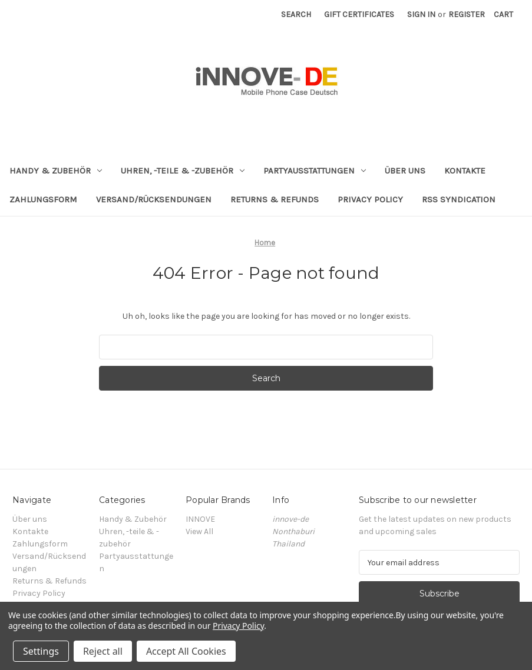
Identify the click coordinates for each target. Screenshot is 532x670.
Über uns (405, 170)
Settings (41, 651)
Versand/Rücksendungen (154, 199)
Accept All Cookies (186, 651)
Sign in (421, 14)
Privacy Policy (370, 199)
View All (199, 531)
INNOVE (200, 519)
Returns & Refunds (274, 199)
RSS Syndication (458, 199)
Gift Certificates (359, 14)
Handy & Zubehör (55, 170)
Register (466, 14)
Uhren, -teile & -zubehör (182, 170)
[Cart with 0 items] (503, 14)
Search (296, 14)
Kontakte (464, 170)
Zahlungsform (43, 199)
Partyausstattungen (314, 170)
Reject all (103, 651)
